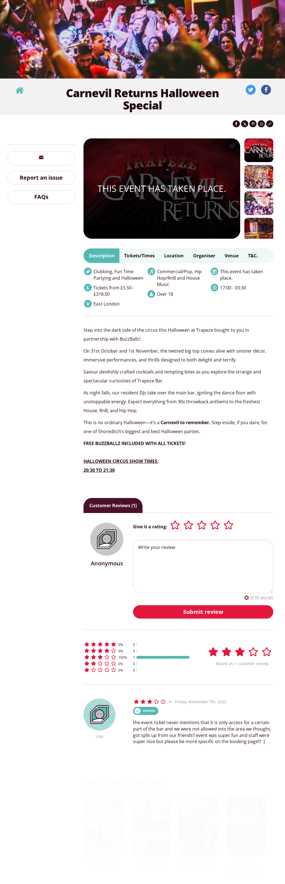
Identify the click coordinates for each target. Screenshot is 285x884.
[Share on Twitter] (244, 123)
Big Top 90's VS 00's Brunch (103, 866)
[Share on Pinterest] (253, 123)
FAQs (41, 197)
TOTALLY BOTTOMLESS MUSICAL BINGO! (245, 869)
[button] (137, 644)
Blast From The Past (198, 866)
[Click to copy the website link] (269, 123)
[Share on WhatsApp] (261, 123)
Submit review (203, 612)
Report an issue (41, 177)
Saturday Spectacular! (150, 866)
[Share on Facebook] (236, 123)
